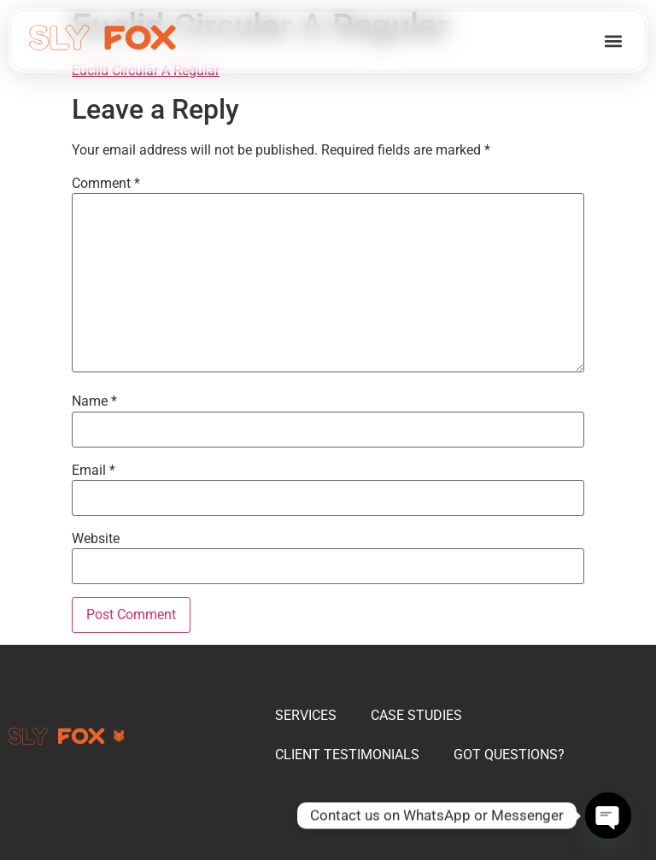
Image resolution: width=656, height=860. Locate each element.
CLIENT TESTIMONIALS (347, 754)
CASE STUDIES (416, 715)
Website (96, 539)
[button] (613, 40)
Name (94, 401)
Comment (106, 183)
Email (93, 470)
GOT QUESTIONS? (509, 754)
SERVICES (306, 715)
